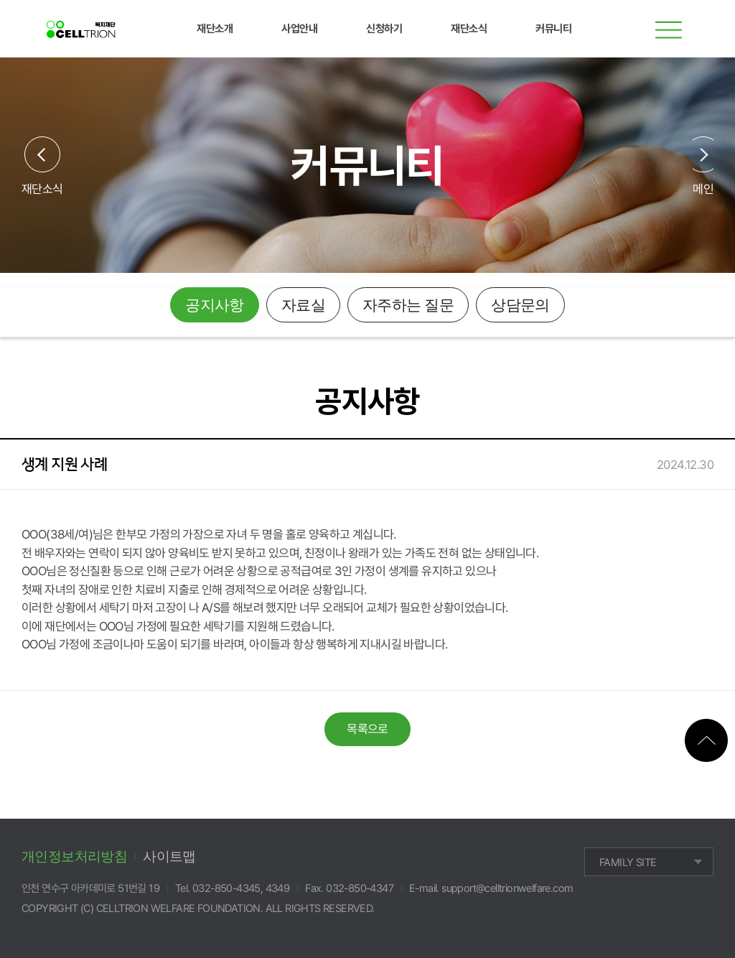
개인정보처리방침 (74, 856)
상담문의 (520, 305)
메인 (703, 188)
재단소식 (42, 188)
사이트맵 (169, 856)
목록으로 (367, 729)
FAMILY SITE (627, 862)
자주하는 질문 (408, 305)
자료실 (303, 305)
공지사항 (214, 305)
